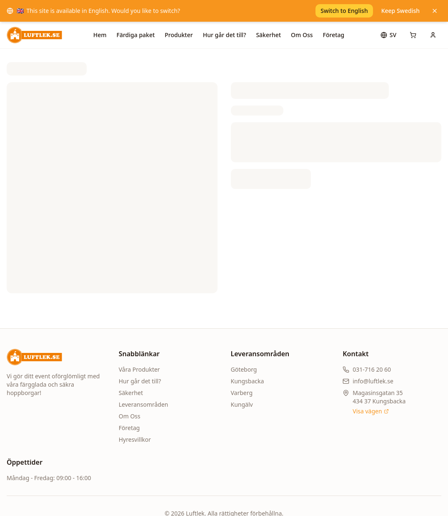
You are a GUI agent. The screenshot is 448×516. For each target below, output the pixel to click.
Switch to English (344, 11)
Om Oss (302, 35)
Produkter (179, 35)
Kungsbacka (247, 381)
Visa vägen (370, 411)
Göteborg (244, 369)
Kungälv (242, 404)
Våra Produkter (139, 369)
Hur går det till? (224, 35)
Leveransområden (143, 404)
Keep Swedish (400, 11)
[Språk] (388, 35)
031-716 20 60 (372, 369)
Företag (334, 35)
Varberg (242, 393)
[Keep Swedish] (434, 11)
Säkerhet (268, 35)
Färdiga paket (136, 35)
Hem (100, 35)
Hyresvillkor (135, 439)
